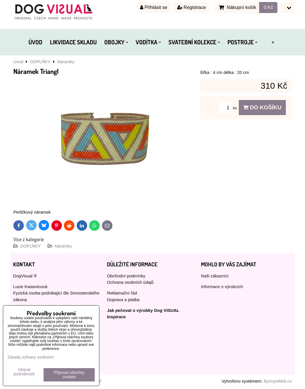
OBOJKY (116, 42)
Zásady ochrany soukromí (31, 357)
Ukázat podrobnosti (24, 372)
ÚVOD (35, 42)
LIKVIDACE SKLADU (73, 42)
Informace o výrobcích (222, 286)
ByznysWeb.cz (278, 381)
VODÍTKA (148, 42)
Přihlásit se (153, 7)
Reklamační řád (122, 293)
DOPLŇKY (30, 246)
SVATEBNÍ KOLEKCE (194, 42)
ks (228, 108)
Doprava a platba (123, 299)
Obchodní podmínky (126, 276)
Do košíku (262, 107)
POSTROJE (242, 42)
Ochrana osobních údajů (130, 282)
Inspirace (116, 317)
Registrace (191, 7)
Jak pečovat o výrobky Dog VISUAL (143, 310)
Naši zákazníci (215, 276)
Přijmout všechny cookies (69, 374)
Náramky (63, 246)
